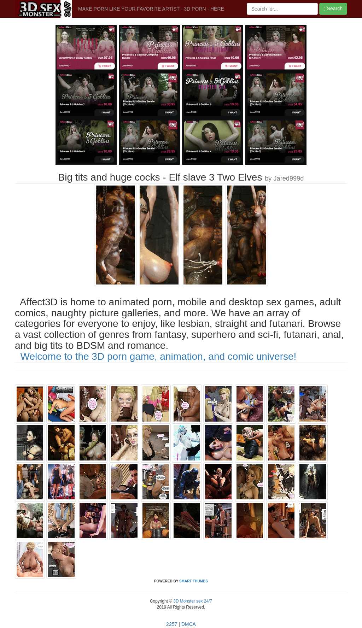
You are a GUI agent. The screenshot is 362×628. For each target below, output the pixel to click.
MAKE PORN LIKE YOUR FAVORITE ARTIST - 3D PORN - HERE (151, 9)
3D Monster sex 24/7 (192, 601)
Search (333, 9)
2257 (171, 624)
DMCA (188, 624)
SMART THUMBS (193, 581)
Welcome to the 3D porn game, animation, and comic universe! (159, 356)
